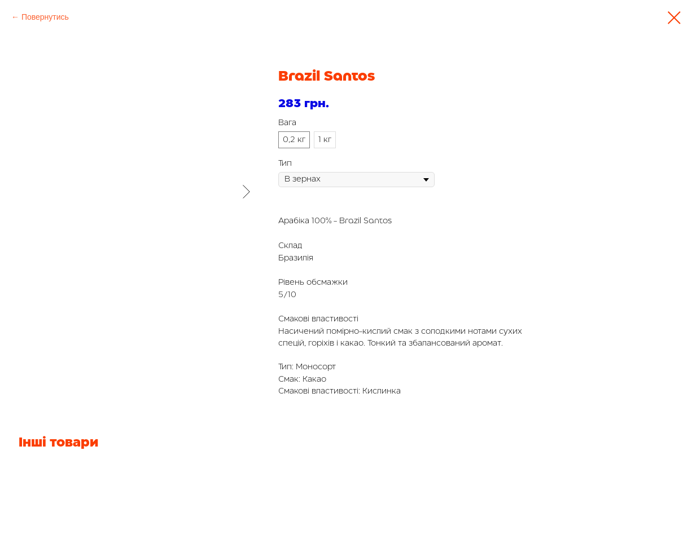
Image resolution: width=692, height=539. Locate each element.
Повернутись (45, 16)
